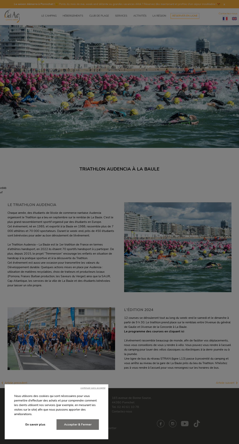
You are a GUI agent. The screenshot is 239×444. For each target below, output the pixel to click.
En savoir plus (35, 424)
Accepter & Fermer (78, 424)
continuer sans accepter (92, 387)
